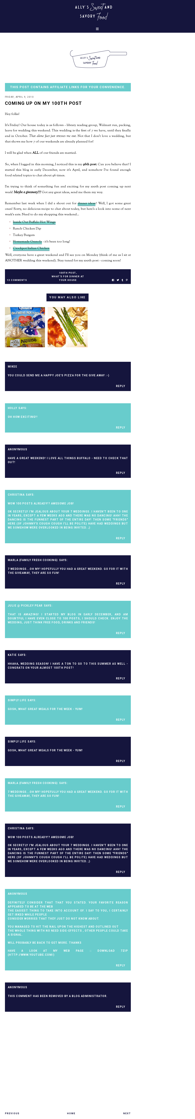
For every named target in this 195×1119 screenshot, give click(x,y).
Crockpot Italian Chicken (31, 248)
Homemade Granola (27, 241)
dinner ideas (87, 203)
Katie (12, 654)
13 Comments (17, 280)
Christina (16, 494)
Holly (12, 408)
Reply (120, 386)
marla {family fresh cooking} (33, 560)
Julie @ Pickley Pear (25, 605)
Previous (12, 1113)
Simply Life (17, 700)
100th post (67, 273)
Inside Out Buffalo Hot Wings (34, 222)
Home (71, 1113)
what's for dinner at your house (68, 278)
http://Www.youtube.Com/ (31, 954)
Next (127, 1113)
